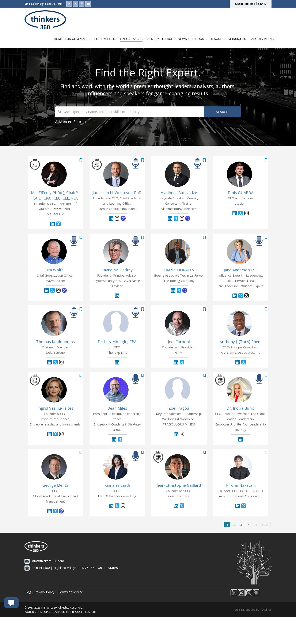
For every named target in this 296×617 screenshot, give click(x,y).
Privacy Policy (44, 592)
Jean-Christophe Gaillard (179, 485)
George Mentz (55, 485)
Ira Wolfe (55, 269)
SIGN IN (262, 4)
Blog (27, 592)
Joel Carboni (179, 341)
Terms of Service (70, 592)
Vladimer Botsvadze (179, 192)
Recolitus (266, 610)
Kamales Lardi (117, 485)
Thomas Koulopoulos (55, 341)
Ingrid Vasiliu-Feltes (55, 408)
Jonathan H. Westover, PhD (117, 192)
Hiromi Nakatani (241, 485)
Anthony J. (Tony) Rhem (241, 341)
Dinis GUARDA (240, 192)
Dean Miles (117, 408)
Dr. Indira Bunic (241, 408)
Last (265, 524)
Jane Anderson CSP (241, 269)
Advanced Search (70, 121)
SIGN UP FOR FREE (245, 4)
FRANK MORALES (179, 269)
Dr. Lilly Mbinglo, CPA (117, 341)
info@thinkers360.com (49, 3)
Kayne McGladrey (117, 269)
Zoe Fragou (178, 408)
